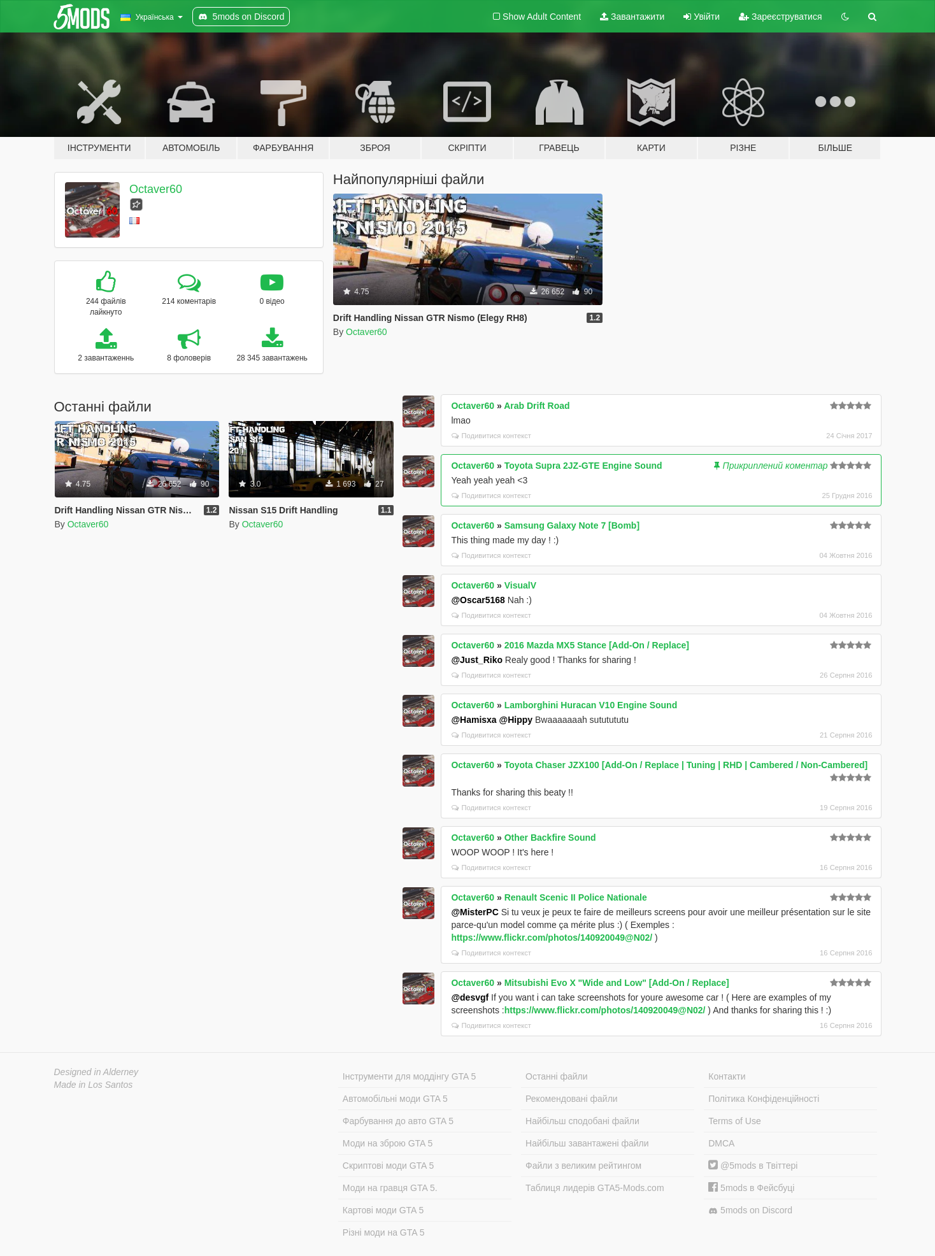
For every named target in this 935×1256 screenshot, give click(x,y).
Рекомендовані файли (571, 1099)
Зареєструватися (780, 16)
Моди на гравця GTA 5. (390, 1188)
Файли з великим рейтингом (583, 1165)
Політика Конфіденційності (763, 1099)
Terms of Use (734, 1121)
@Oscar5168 (478, 600)
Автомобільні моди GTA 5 (395, 1099)
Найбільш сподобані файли (582, 1121)
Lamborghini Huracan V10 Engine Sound (590, 705)
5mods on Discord (750, 1210)
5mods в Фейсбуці (751, 1188)
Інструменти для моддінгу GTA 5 (409, 1076)
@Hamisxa (473, 720)
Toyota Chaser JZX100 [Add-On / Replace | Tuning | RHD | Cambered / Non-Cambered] (686, 765)
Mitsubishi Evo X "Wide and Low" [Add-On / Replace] (616, 983)
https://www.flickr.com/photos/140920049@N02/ (551, 937)
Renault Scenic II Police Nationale (575, 897)
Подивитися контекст (491, 435)
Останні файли (556, 1076)
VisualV (520, 585)
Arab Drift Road (536, 406)
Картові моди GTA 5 (383, 1210)
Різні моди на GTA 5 (384, 1232)
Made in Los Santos (93, 1085)
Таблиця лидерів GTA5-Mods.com (594, 1188)
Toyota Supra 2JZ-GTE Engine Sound (583, 465)
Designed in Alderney (96, 1072)
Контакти (726, 1076)
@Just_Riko (477, 660)
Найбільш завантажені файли (586, 1143)
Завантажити (632, 16)
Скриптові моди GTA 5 (388, 1165)
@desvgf (470, 997)
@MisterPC (474, 912)
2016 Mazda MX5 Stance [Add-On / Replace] (596, 645)
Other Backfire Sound (550, 837)
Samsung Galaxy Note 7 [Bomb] (571, 525)
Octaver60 (155, 189)
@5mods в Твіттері (752, 1165)
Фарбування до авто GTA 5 (398, 1121)
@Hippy (516, 720)
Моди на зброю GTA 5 (387, 1143)
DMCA (721, 1143)
